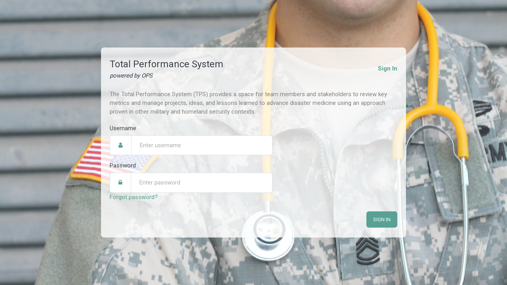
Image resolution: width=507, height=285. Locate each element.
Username (123, 127)
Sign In (387, 68)
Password (123, 165)
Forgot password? (134, 196)
